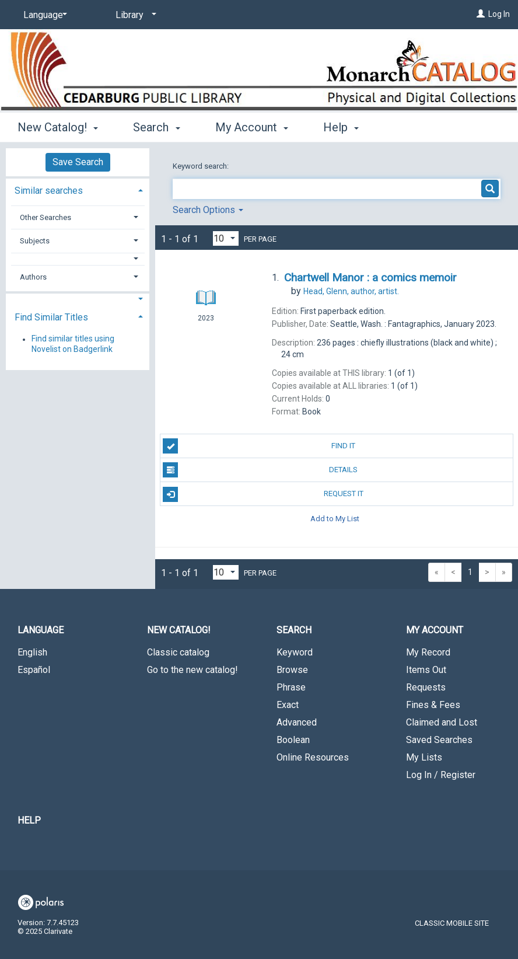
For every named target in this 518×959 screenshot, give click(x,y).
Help (29, 820)
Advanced (296, 722)
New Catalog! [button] (58, 127)
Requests (426, 687)
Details (260, 469)
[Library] (134, 15)
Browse (292, 669)
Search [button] (156, 127)
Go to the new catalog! (192, 669)
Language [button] (41, 630)
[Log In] (481, 14)
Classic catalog (178, 652)
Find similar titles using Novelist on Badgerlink (73, 344)
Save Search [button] (77, 162)
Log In (499, 14)
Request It (263, 494)
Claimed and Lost (441, 722)
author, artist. (351, 291)
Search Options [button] (208, 209)
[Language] (43, 15)
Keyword (294, 652)
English (32, 652)
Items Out (426, 669)
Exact (287, 704)
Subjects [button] (35, 240)
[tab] (77, 189)
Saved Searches (439, 739)
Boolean (293, 739)
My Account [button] (251, 127)
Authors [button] (33, 277)
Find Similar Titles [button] (51, 317)
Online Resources (312, 757)
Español (34, 669)
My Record (428, 652)
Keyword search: (201, 166)
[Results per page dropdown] (226, 238)
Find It (259, 446)
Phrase (291, 687)
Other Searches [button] (45, 217)
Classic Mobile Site (452, 923)
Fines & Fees (433, 704)
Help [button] (341, 127)
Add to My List (334, 518)
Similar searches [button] (49, 190)
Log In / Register (440, 774)
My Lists (424, 757)
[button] (78, 259)
